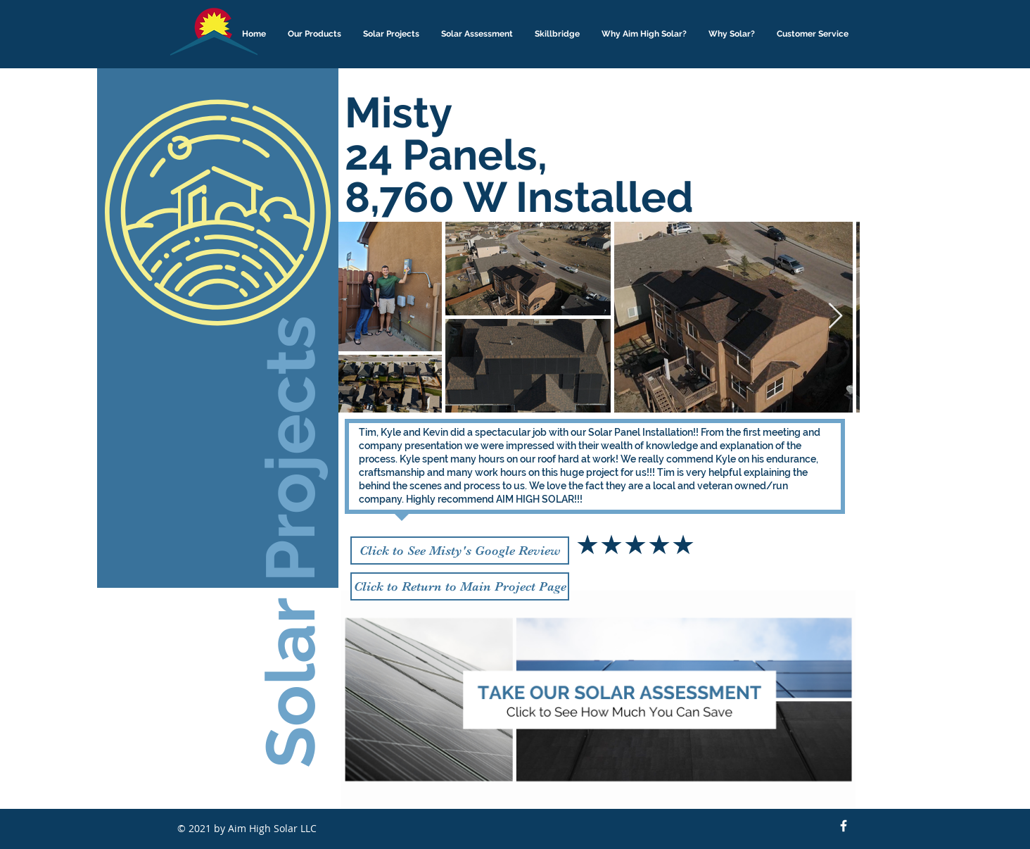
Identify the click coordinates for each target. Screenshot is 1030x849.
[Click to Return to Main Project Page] (459, 586)
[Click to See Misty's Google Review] (459, 550)
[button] (314, 34)
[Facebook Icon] (843, 826)
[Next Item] (835, 316)
